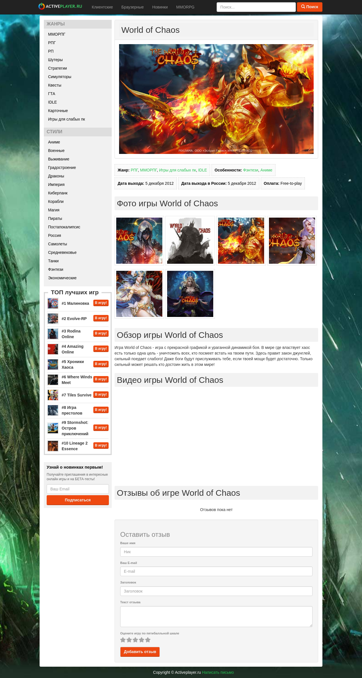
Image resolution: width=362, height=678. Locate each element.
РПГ (52, 42)
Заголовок (128, 582)
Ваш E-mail (128, 563)
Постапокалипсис (64, 227)
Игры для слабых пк (66, 119)
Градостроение (62, 167)
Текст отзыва (130, 602)
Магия (53, 210)
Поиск (309, 7)
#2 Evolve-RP (74, 318)
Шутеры (55, 59)
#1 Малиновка (75, 303)
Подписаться (78, 500)
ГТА (51, 93)
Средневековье (62, 252)
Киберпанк (58, 193)
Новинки (160, 7)
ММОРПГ (56, 34)
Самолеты (57, 244)
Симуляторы (59, 76)
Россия (54, 235)
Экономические (62, 278)
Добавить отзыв (140, 651)
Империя (56, 184)
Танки (53, 261)
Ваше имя (127, 543)
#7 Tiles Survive (77, 395)
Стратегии (57, 68)
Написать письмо (218, 672)
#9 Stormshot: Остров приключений (75, 428)
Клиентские (102, 7)
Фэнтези (55, 269)
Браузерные (132, 7)
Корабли (56, 201)
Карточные (58, 110)
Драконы (56, 176)
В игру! (101, 303)
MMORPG (185, 7)
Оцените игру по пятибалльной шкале (149, 633)
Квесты (54, 85)
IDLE (52, 102)
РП (50, 51)
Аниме (54, 142)
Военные (56, 150)
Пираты (55, 218)
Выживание (58, 159)
